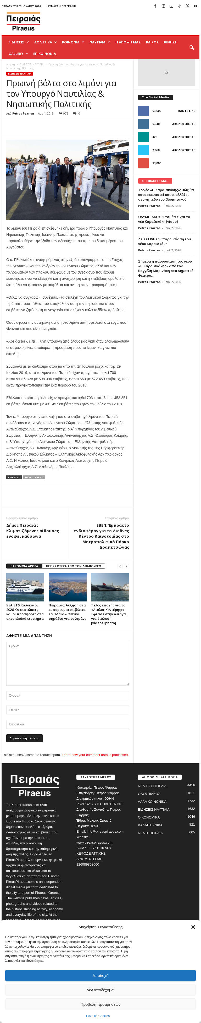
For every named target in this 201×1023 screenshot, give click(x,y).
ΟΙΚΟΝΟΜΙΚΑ (149, 817)
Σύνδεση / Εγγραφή (62, 6)
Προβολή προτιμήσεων (101, 1004)
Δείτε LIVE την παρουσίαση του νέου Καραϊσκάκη (164, 241)
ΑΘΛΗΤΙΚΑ (45, 42)
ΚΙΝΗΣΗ (170, 42)
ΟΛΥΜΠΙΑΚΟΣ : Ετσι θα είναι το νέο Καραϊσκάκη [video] (164, 219)
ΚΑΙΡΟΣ (152, 42)
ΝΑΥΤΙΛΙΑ (100, 42)
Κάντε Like (186, 111)
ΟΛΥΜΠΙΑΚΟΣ (149, 794)
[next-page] (126, 566)
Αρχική (10, 64)
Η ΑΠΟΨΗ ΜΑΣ (128, 42)
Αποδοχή (101, 975)
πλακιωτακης (34, 477)
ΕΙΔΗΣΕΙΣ (19, 42)
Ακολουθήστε (183, 124)
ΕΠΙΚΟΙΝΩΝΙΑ (44, 53)
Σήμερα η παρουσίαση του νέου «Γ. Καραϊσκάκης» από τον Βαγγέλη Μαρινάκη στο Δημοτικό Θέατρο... (165, 268)
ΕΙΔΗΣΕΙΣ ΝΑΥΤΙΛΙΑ (31, 64)
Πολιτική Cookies (98, 1016)
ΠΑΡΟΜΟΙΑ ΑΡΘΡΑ (24, 566)
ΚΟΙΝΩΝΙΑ (73, 42)
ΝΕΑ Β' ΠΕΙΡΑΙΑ (150, 833)
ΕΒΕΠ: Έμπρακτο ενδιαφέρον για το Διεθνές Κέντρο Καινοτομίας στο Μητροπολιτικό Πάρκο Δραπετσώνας (101, 536)
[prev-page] (120, 566)
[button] (193, 927)
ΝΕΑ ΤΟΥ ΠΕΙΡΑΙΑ (152, 786)
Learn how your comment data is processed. (95, 755)
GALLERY (18, 53)
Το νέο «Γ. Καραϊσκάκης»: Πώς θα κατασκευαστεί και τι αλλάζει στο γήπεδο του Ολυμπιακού (166, 194)
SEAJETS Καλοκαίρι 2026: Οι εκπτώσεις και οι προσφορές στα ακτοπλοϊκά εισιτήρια (25, 612)
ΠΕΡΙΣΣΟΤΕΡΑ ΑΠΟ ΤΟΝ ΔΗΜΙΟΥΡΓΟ (73, 566)
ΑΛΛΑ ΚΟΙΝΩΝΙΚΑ (152, 802)
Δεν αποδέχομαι (100, 990)
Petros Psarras (23, 113)
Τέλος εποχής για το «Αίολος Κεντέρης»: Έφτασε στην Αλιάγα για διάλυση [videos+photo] (108, 614)
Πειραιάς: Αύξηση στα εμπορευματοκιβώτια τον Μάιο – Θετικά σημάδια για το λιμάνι (67, 612)
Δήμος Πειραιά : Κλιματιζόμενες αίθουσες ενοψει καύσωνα (32, 530)
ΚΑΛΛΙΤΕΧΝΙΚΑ (150, 825)
